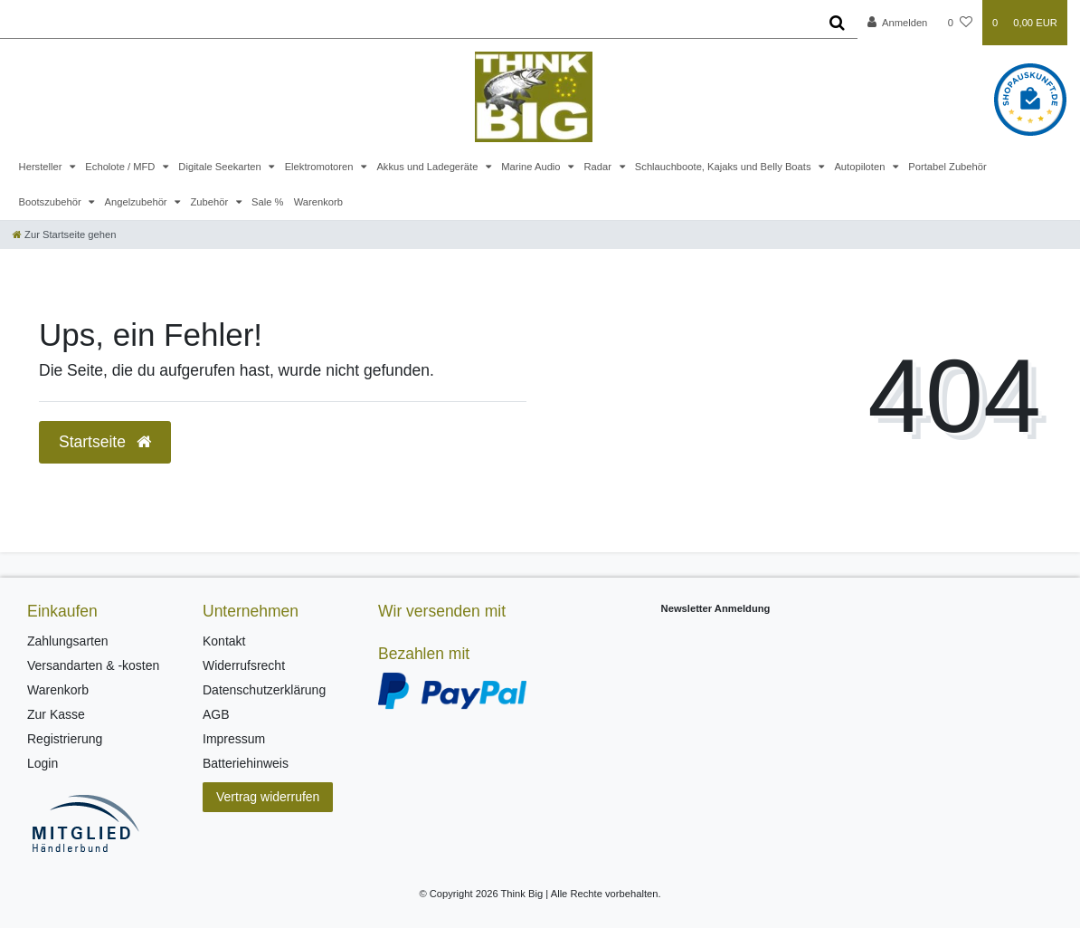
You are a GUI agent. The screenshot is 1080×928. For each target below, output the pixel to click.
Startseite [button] (105, 442)
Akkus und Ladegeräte (428, 166)
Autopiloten (860, 166)
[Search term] (408, 22)
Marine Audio (532, 166)
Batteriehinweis (246, 763)
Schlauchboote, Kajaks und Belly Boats (724, 166)
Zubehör (210, 201)
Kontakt (224, 641)
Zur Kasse (56, 714)
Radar (598, 166)
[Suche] (837, 22)
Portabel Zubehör (947, 166)
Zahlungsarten (68, 641)
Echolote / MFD (121, 166)
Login (42, 763)
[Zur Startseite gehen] (64, 234)
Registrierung (64, 739)
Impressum (234, 739)
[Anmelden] (897, 22)
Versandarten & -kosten (93, 665)
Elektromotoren (320, 166)
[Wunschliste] (960, 22)
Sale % (267, 201)
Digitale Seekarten (221, 166)
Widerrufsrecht (244, 665)
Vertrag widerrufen (267, 796)
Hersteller (42, 166)
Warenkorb (318, 201)
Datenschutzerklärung (264, 690)
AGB (216, 714)
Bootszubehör (51, 201)
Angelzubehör (137, 201)
